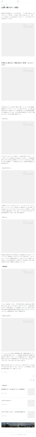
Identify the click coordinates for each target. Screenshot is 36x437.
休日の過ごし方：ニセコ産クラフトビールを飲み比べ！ (13, 389)
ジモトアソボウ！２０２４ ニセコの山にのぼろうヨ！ (13, 412)
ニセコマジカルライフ (6, 400)
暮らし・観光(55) (4, 372)
